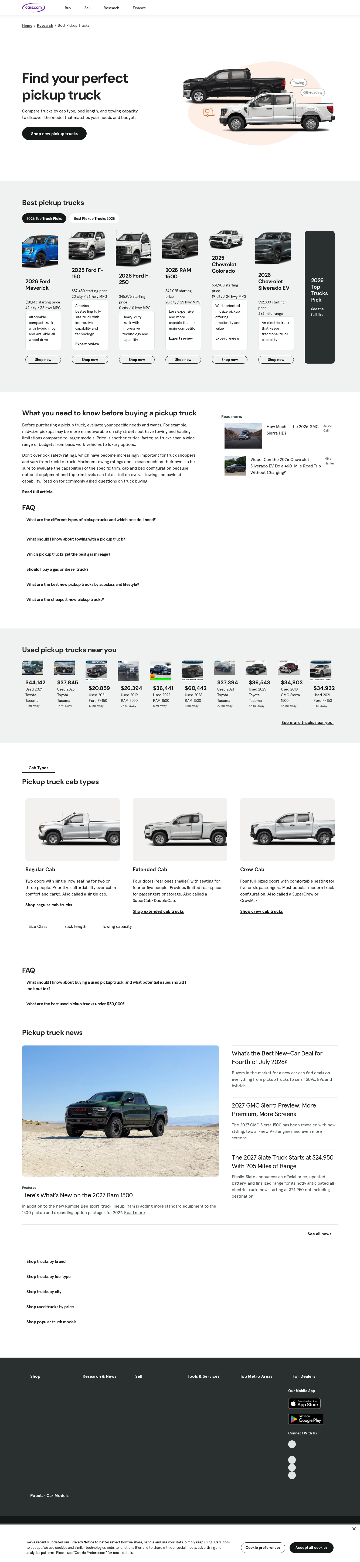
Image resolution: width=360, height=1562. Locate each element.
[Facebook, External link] (292, 1452)
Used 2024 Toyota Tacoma (34, 695)
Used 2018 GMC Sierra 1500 (290, 695)
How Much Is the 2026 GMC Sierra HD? (293, 430)
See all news (323, 1233)
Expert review (87, 343)
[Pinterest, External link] (292, 1475)
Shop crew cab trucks (261, 911)
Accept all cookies (312, 1547)
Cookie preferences (263, 1547)
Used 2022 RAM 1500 (161, 697)
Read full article (37, 491)
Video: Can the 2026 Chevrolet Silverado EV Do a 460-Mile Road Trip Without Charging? (285, 466)
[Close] (354, 1529)
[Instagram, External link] (292, 1468)
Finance (139, 7)
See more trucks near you (307, 722)
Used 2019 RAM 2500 (129, 697)
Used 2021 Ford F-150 (98, 697)
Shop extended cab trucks (158, 911)
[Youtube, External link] (292, 1460)
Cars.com (222, 1542)
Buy (68, 7)
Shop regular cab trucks (48, 904)
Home (27, 25)
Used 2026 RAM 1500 (193, 697)
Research (111, 7)
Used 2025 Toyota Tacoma (65, 695)
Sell (87, 7)
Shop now (48, 360)
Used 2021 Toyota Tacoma (225, 695)
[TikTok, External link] (292, 1444)
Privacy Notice (83, 1542)
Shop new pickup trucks (54, 133)
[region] (180, 1542)
